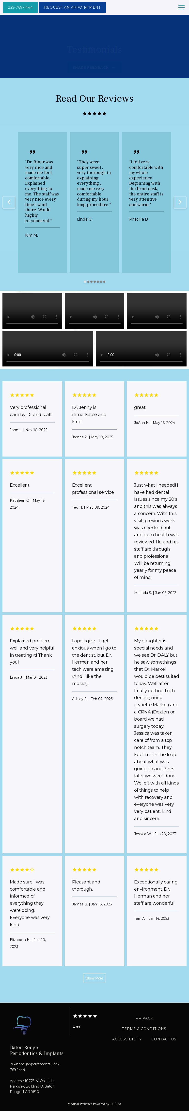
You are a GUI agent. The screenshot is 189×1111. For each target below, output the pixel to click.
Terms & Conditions (144, 1029)
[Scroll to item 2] (88, 282)
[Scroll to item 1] (85, 282)
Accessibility (127, 1039)
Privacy (144, 1018)
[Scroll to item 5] (98, 282)
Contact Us (163, 1039)
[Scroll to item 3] (91, 282)
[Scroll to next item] (180, 203)
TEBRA (115, 1104)
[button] (182, 8)
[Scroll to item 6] (101, 282)
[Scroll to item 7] (104, 282)
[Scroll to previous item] (8, 203)
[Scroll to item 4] (95, 282)
